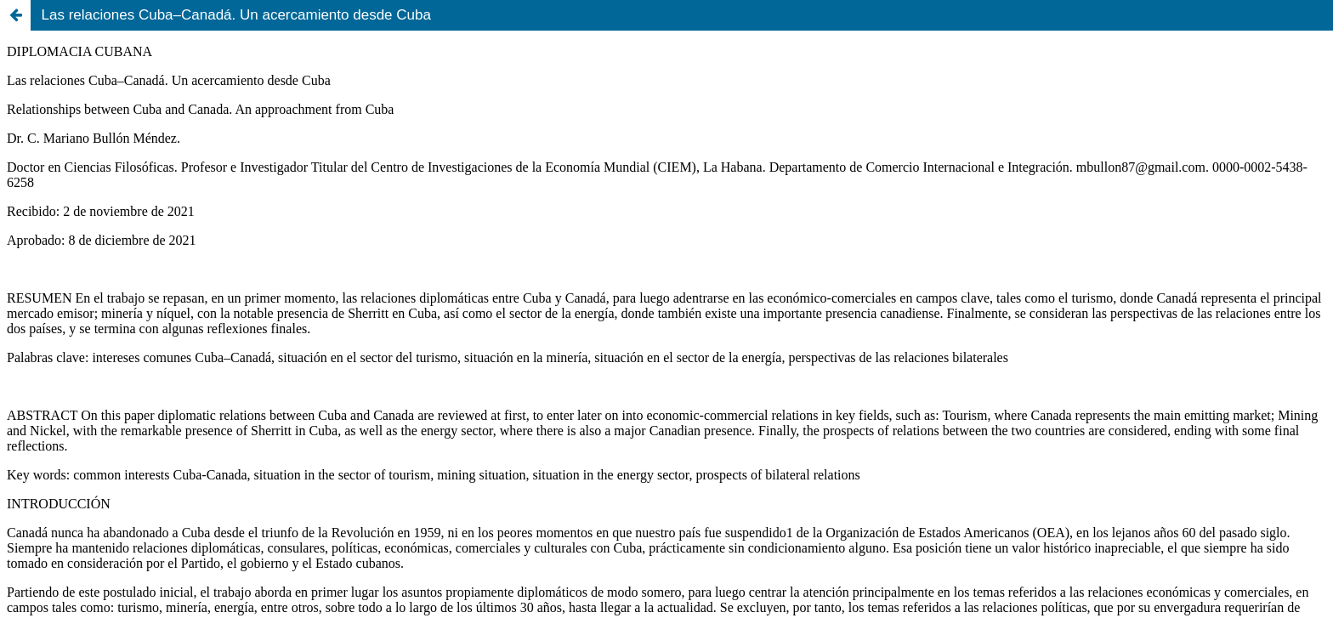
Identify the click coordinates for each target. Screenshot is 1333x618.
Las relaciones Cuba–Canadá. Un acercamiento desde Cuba (236, 15)
